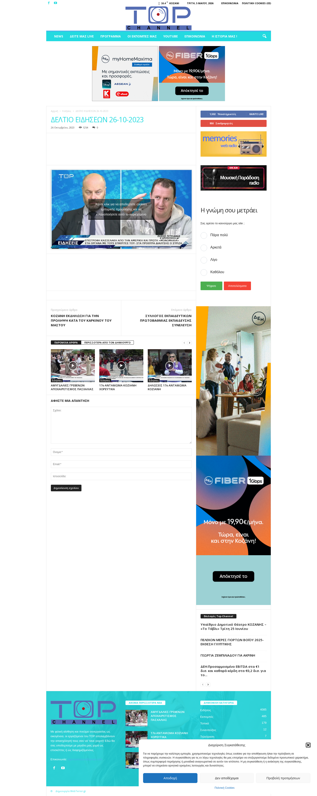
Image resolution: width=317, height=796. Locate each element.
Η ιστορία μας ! (224, 36)
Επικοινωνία (229, 3)
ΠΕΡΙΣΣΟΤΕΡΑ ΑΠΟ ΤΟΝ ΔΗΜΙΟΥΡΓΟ (107, 342)
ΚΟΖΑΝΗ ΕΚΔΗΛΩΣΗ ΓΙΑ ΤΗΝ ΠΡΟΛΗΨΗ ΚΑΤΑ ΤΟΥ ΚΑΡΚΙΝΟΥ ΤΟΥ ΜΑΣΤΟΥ (81, 320)
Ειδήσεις (66, 111)
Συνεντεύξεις (208, 730)
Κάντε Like (256, 114)
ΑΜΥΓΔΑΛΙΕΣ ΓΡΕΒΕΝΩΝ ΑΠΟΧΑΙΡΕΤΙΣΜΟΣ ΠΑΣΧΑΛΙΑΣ (72, 387)
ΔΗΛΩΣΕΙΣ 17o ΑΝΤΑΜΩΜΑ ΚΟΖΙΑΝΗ (167, 387)
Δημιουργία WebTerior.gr (70, 791)
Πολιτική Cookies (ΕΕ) (256, 3)
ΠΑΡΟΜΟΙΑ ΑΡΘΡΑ (66, 342)
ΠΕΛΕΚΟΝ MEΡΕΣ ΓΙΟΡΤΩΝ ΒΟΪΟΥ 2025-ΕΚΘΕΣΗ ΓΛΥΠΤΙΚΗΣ (232, 642)
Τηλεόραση (207, 736)
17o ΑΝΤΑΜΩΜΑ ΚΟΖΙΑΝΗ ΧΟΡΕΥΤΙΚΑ (117, 387)
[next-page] (189, 342)
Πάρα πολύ (219, 235)
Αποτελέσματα (237, 286)
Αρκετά (215, 247)
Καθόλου (217, 272)
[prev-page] (184, 342)
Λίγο (213, 260)
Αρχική (54, 111)
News (58, 36)
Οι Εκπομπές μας (142, 36)
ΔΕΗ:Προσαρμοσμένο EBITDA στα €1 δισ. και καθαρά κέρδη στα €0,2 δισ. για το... (233, 670)
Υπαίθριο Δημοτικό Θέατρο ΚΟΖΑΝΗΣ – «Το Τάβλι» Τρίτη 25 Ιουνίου (233, 626)
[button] (308, 745)
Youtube (170, 36)
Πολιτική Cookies (225, 787)
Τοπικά (204, 723)
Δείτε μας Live (82, 36)
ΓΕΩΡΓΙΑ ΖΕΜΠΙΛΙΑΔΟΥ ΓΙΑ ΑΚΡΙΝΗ (228, 655)
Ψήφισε (211, 286)
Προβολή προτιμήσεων (283, 778)
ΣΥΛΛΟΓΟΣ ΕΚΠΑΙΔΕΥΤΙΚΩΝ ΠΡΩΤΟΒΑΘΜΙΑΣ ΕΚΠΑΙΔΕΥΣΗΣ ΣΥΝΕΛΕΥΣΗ (166, 320)
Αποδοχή (170, 778)
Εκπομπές (207, 716)
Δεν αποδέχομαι (226, 778)
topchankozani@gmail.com (85, 759)
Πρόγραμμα (110, 36)
